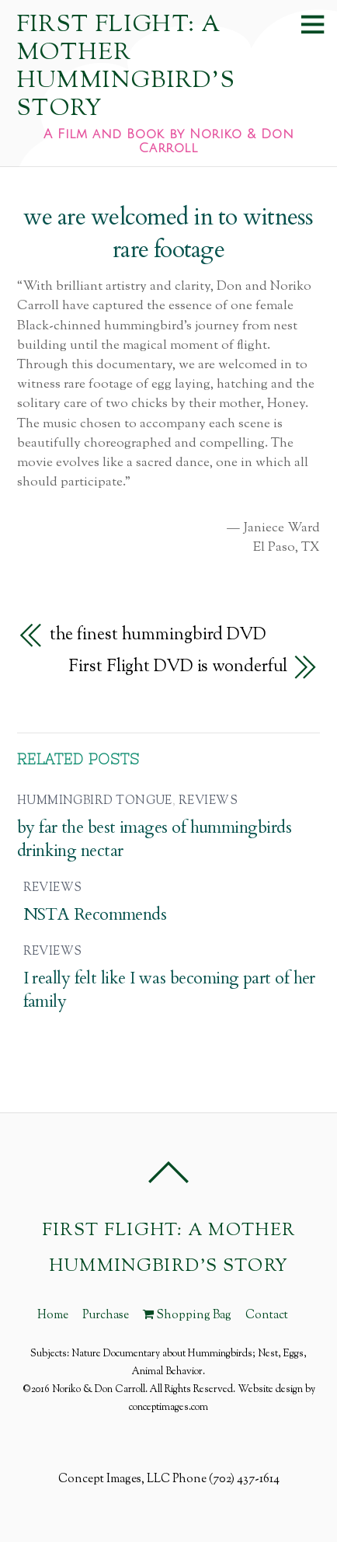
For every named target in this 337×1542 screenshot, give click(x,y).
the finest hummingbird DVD (158, 635)
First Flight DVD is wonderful (177, 667)
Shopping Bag (187, 1315)
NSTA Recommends (95, 914)
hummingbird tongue (94, 800)
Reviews (208, 800)
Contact (266, 1315)
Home (52, 1315)
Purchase (105, 1315)
